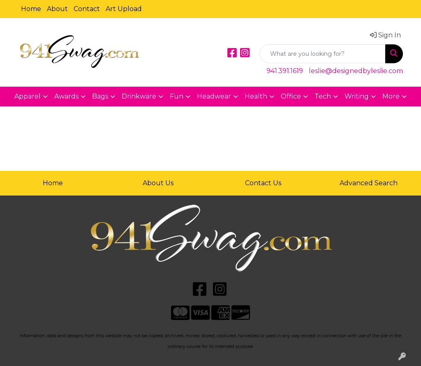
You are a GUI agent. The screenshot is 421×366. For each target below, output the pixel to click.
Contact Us (263, 183)
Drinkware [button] (139, 96)
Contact (87, 9)
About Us (158, 183)
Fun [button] (176, 96)
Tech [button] (323, 96)
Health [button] (256, 96)
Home (31, 9)
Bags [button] (100, 96)
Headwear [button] (214, 96)
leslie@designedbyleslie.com (356, 71)
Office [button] (291, 96)
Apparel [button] (27, 96)
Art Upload (124, 9)
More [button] (391, 96)
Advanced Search (369, 183)
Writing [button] (357, 96)
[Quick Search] (322, 53)
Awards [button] (66, 96)
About (57, 9)
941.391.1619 (284, 71)
